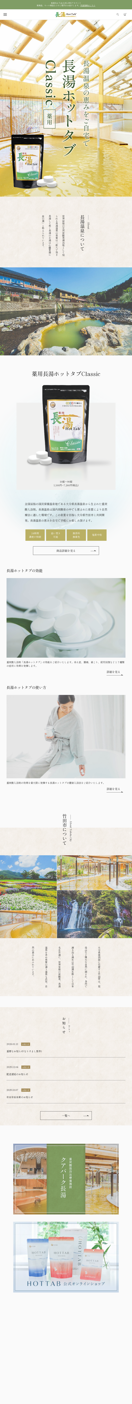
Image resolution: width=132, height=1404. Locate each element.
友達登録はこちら (87, 5)
